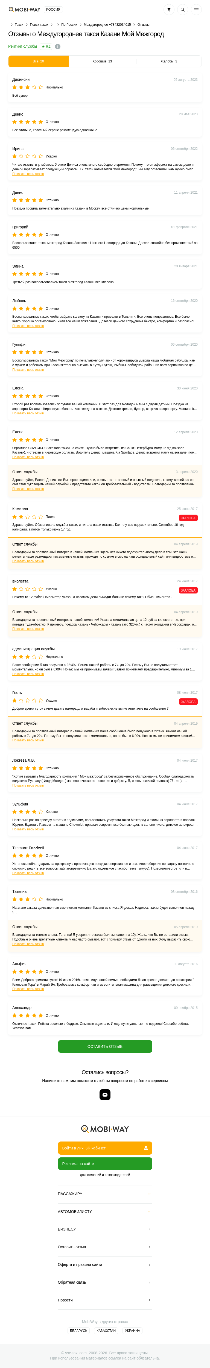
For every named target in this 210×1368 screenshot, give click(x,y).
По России (69, 25)
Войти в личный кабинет (105, 1148)
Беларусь (79, 1331)
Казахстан (106, 1331)
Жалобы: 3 (169, 61)
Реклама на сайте (78, 1163)
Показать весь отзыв (28, 174)
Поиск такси (39, 25)
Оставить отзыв (105, 1046)
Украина (132, 1331)
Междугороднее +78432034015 (107, 25)
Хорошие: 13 (102, 61)
